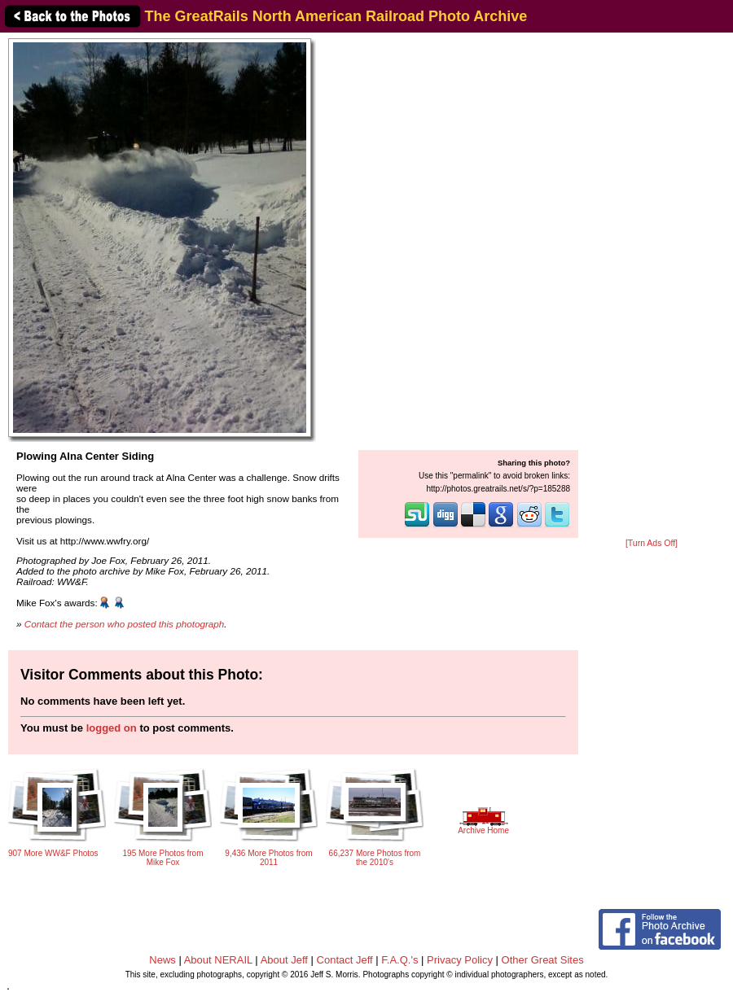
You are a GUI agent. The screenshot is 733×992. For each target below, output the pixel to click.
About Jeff (284, 960)
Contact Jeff (345, 960)
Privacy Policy (460, 960)
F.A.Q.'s (399, 960)
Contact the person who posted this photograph (124, 623)
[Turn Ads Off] (651, 543)
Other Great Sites (543, 960)
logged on (111, 728)
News (162, 960)
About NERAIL (218, 960)
